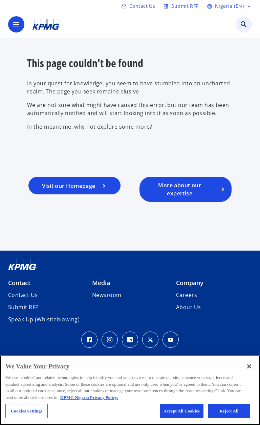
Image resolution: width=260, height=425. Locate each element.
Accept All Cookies (182, 410)
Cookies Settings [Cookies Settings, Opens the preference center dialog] (26, 410)
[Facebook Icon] (89, 340)
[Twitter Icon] (150, 340)
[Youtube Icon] (170, 340)
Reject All (229, 410)
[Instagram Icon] (110, 340)
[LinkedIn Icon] (130, 340)
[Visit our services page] (185, 189)
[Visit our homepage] (74, 185)
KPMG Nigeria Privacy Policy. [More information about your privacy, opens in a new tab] (89, 397)
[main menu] (16, 24)
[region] (130, 390)
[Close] (249, 366)
